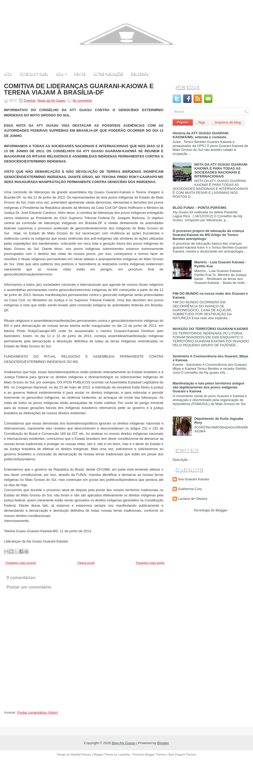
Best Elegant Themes (182, 754)
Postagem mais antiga (150, 562)
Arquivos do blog (228, 122)
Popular (183, 122)
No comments (82, 100)
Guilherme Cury (190, 489)
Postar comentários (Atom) (37, 712)
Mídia (63, 72)
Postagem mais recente (21, 562)
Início (8, 74)
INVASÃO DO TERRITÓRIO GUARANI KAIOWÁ (210, 329)
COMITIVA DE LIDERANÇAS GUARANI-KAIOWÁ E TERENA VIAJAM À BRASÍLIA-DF (79, 89)
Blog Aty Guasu (123, 743)
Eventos (80, 74)
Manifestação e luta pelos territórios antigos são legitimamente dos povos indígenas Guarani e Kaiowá (208, 387)
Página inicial (85, 562)
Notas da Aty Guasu (34, 74)
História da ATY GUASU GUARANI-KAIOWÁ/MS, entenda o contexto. (201, 135)
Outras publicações (108, 74)
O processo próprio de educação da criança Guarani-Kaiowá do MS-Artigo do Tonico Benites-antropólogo (208, 235)
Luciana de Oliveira (192, 499)
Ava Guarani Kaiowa (193, 479)
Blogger (221, 510)
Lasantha (124, 754)
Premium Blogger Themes (149, 754)
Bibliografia (139, 74)
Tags (201, 122)
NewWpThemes (81, 754)
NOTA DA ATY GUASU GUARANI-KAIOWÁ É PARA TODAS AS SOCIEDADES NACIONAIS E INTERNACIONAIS (221, 170)
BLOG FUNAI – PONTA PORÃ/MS (199, 208)
